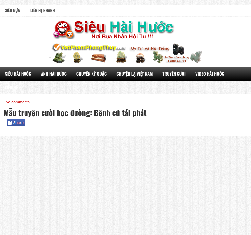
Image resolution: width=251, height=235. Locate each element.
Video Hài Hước (209, 73)
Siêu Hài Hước (18, 73)
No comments (18, 102)
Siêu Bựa (12, 10)
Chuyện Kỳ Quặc (91, 73)
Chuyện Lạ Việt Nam (134, 73)
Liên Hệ (11, 87)
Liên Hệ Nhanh (42, 10)
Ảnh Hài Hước (54, 73)
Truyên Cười (174, 73)
